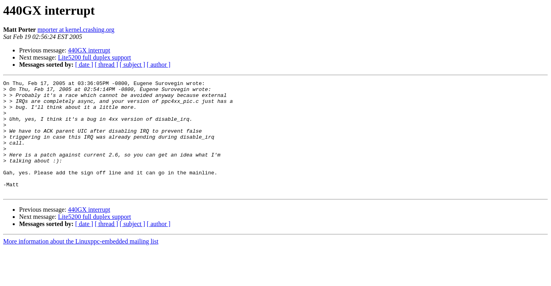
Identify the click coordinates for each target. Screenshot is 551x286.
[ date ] (84, 64)
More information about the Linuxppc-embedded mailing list (80, 264)
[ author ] (159, 64)
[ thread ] (106, 64)
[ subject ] (132, 64)
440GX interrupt (89, 50)
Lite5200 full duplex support (94, 57)
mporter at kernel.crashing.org (75, 29)
